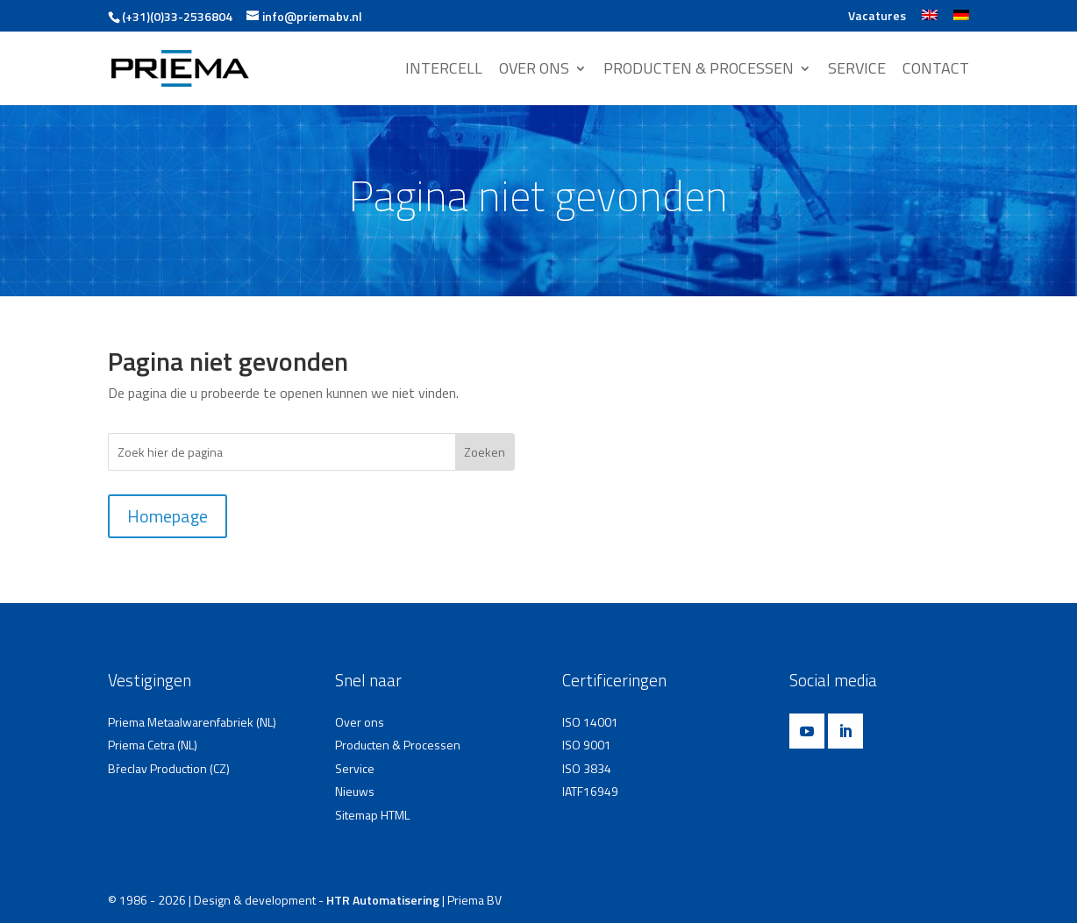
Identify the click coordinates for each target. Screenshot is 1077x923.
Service (354, 768)
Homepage (167, 515)
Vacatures (877, 17)
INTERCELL (443, 70)
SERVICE (857, 70)
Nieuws (354, 791)
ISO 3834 (586, 768)
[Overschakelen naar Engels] (930, 21)
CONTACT (935, 70)
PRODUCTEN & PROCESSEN (698, 70)
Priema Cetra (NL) (152, 744)
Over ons (359, 722)
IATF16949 (590, 791)
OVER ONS (534, 70)
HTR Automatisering (382, 900)
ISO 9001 (586, 744)
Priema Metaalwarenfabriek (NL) (192, 722)
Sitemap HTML (372, 815)
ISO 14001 (590, 722)
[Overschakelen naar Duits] (961, 21)
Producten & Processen (397, 744)
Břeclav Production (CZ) (169, 768)
